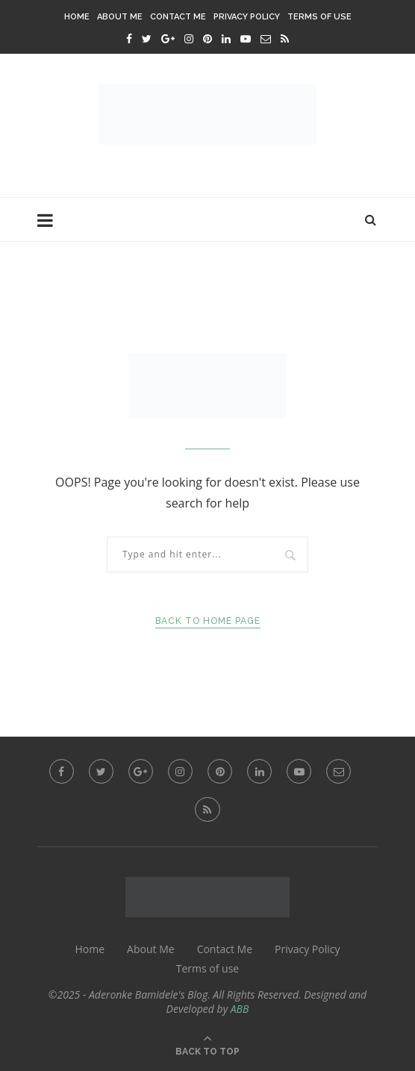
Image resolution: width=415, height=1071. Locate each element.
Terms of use (319, 17)
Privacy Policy (246, 17)
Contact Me (178, 17)
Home (77, 17)
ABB (240, 1009)
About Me (120, 17)
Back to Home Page (207, 621)
